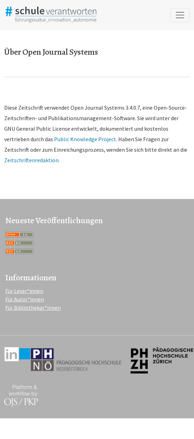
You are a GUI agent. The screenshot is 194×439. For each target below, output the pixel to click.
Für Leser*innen (24, 290)
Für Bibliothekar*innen (33, 307)
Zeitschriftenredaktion (31, 160)
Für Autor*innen (24, 299)
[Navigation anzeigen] (180, 15)
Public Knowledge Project (85, 139)
